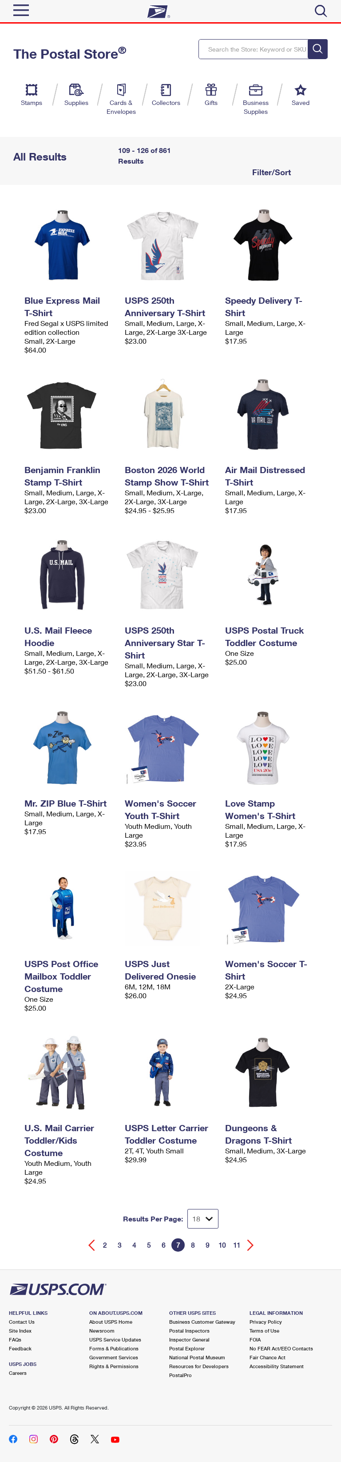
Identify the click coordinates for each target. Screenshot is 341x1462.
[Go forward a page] (250, 1245)
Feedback (20, 1348)
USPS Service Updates (115, 1339)
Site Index (20, 1330)
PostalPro (180, 1375)
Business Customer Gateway (202, 1322)
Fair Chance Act (267, 1357)
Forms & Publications (114, 1348)
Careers (18, 1373)
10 (222, 1245)
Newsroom (102, 1330)
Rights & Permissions (114, 1366)
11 (236, 1245)
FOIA (255, 1339)
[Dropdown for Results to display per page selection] (202, 1219)
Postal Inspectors (189, 1330)
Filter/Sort (270, 172)
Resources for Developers (199, 1366)
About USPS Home (110, 1322)
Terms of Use (264, 1330)
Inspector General (189, 1339)
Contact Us (22, 1322)
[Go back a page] (91, 1245)
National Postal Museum (197, 1357)
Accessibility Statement (277, 1366)
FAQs (15, 1339)
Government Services (113, 1357)
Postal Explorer (187, 1348)
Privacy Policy (266, 1322)
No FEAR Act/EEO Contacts (281, 1348)
